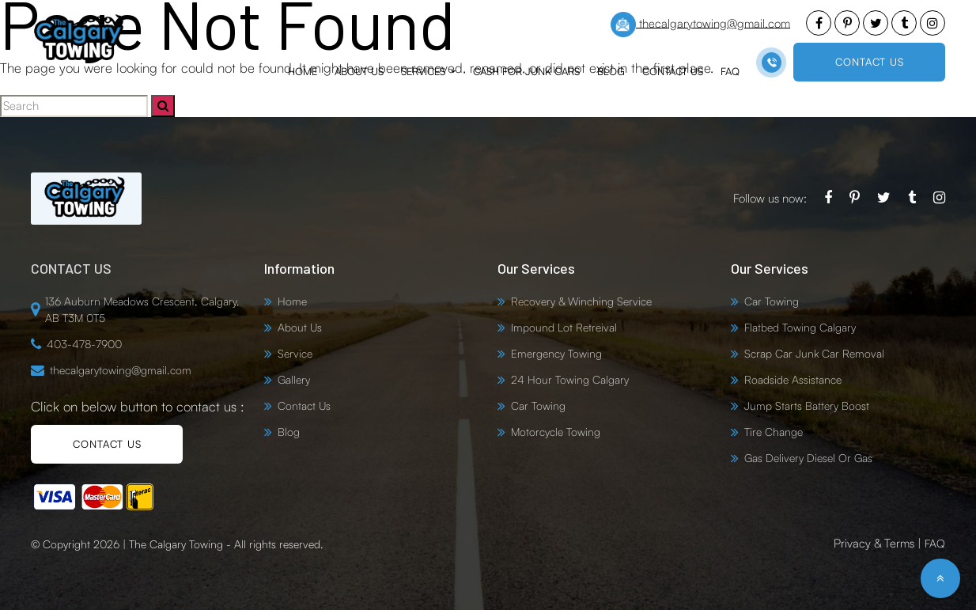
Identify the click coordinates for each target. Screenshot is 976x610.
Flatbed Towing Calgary (800, 327)
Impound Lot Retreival (564, 327)
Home (302, 71)
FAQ (730, 71)
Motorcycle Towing (555, 431)
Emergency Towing (556, 353)
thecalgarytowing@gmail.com (700, 24)
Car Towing (538, 405)
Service (295, 353)
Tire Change (773, 431)
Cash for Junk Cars (526, 71)
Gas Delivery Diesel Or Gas (808, 457)
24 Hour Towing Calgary (570, 379)
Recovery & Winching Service (581, 301)
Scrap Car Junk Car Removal (814, 353)
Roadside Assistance (793, 379)
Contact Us (672, 71)
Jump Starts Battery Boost (806, 405)
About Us (359, 71)
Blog (611, 71)
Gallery (294, 379)
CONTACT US (869, 61)
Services (424, 71)
